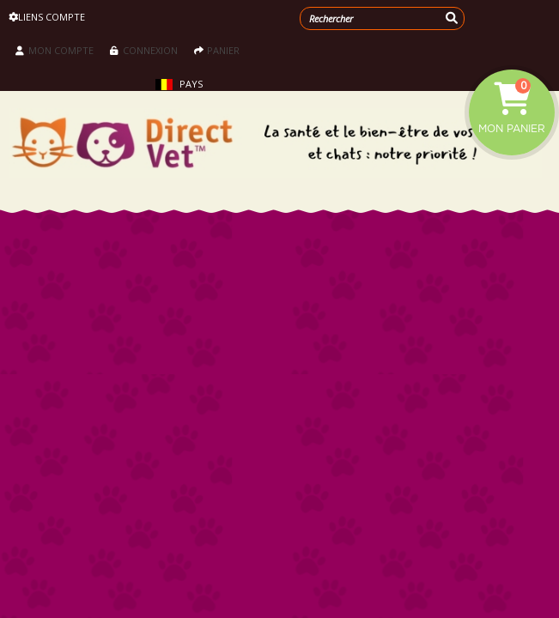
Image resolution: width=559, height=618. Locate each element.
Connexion (143, 50)
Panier (217, 50)
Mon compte (54, 50)
